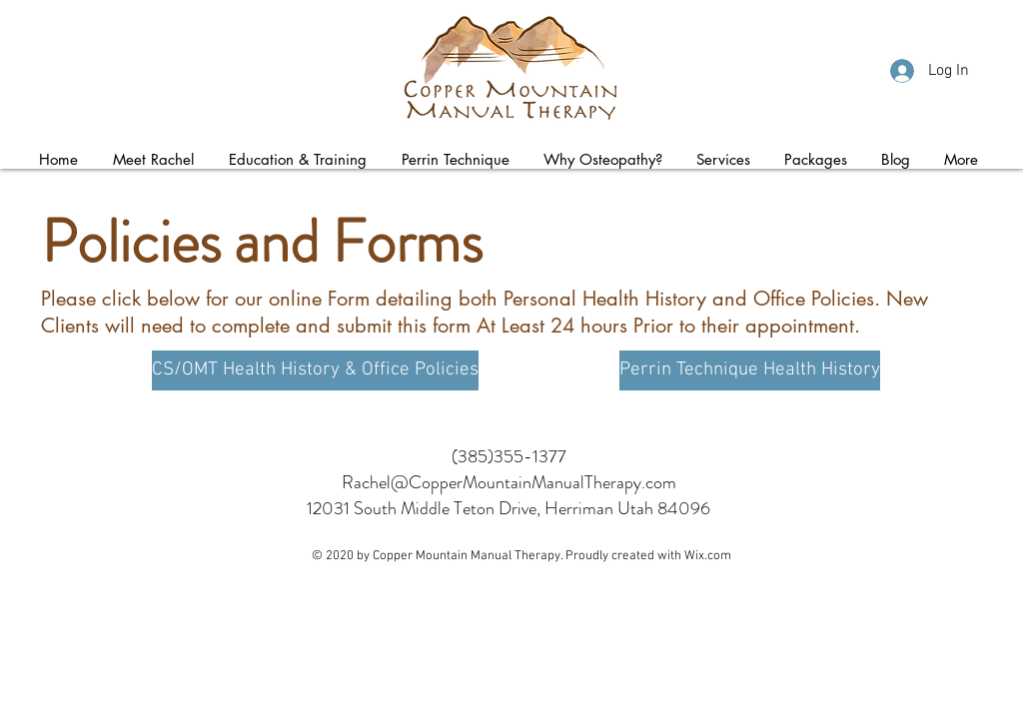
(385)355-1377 (509, 456)
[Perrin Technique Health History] (749, 370)
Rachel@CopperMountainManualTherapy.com (509, 482)
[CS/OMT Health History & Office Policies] (315, 370)
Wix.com (707, 556)
